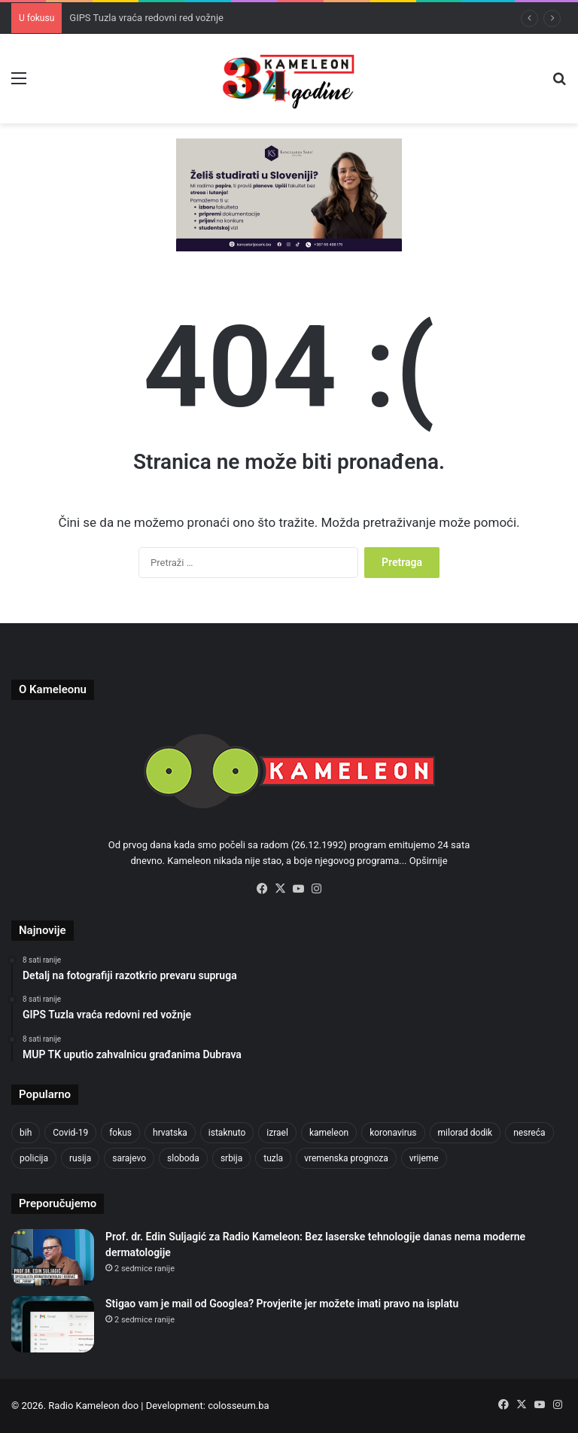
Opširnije (428, 860)
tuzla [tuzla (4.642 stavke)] (273, 1158)
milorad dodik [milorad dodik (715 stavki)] (465, 1132)
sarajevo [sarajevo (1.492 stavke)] (129, 1158)
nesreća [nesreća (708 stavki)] (529, 1132)
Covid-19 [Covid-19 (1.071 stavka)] (70, 1132)
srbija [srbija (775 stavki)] (231, 1158)
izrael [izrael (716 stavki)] (277, 1132)
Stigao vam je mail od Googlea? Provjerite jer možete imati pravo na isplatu (281, 1304)
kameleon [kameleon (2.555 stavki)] (328, 1132)
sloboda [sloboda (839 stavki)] (183, 1158)
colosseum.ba (238, 1405)
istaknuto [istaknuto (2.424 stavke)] (227, 1132)
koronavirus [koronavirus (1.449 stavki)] (393, 1132)
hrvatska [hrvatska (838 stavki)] (170, 1132)
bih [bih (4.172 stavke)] (26, 1132)
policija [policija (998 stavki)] (34, 1158)
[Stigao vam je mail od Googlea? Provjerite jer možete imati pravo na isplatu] (52, 1324)
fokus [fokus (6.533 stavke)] (120, 1132)
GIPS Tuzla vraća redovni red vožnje (146, 17)
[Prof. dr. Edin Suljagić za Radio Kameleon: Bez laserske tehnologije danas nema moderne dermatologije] (52, 1257)
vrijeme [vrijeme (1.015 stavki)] (424, 1158)
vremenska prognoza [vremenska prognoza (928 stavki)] (346, 1158)
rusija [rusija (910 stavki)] (80, 1158)
